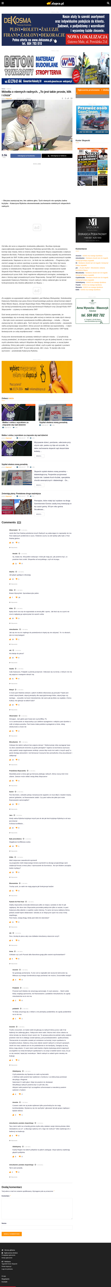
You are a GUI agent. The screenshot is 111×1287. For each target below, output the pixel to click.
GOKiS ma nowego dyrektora (92, 256)
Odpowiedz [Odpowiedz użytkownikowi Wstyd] (14, 697)
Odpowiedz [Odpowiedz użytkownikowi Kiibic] (14, 864)
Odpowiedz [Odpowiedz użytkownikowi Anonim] (14, 1052)
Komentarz (6, 1183)
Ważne (9, 89)
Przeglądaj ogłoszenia (8, 1242)
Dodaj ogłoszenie (7, 1245)
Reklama (6, 1249)
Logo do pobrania (7, 1256)
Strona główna (8, 1237)
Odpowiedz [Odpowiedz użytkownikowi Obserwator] (14, 535)
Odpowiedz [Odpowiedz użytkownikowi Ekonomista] (14, 883)
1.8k (52, 412)
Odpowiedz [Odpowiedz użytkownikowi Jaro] (14, 820)
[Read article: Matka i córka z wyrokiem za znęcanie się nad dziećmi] (18, 400)
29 (71, 98)
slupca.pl (8, 98)
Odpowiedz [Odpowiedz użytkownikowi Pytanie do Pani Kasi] (14, 914)
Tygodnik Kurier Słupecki (9, 1251)
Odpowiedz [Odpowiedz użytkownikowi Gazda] (14, 671)
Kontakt (4, 1269)
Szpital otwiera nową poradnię (53, 410)
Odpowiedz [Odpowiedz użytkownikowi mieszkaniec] (14, 631)
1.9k (15, 415)
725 (32, 484)
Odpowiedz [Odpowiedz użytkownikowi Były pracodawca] (14, 838)
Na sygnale (30, 392)
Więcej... (40, 443)
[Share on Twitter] (57, 156)
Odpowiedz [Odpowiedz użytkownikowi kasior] (14, 796)
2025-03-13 (20, 98)
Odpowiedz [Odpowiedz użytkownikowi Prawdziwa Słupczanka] (14, 773)
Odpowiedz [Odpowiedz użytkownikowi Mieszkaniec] (14, 752)
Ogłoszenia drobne (10, 1240)
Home (3, 89)
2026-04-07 (6, 415)
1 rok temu (24, 517)
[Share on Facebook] (25, 156)
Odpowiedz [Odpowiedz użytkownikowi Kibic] (14, 590)
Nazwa (4, 1211)
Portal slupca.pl (6, 1254)
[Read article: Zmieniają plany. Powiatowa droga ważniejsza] (17, 494)
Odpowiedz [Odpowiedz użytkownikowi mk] (14, 650)
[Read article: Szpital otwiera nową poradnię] (55, 400)
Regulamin (5, 1266)
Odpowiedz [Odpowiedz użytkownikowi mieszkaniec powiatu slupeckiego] (14, 1128)
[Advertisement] (37, 181)
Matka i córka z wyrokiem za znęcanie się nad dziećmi (15, 411)
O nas (4, 1264)
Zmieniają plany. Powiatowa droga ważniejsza (21, 481)
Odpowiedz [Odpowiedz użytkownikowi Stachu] (14, 571)
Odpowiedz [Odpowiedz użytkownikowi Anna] (14, 951)
